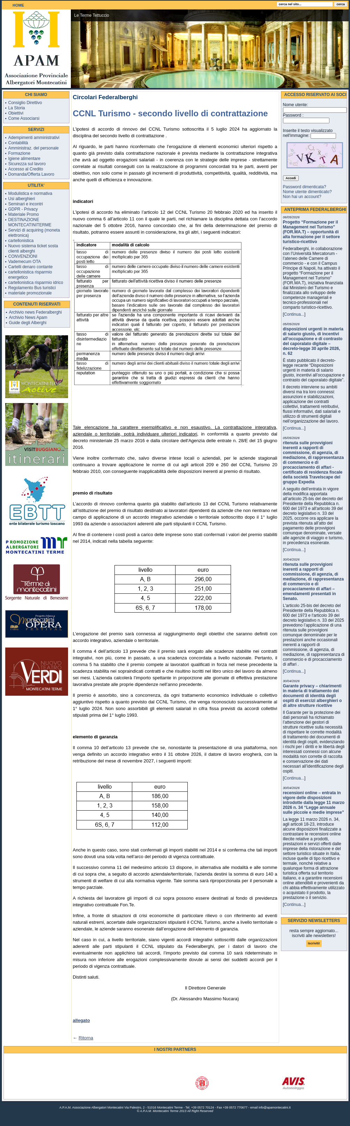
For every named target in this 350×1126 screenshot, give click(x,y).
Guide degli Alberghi (27, 322)
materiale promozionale (30, 293)
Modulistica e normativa (30, 193)
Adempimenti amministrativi (34, 137)
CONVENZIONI (22, 256)
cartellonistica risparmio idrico (35, 282)
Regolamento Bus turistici (32, 287)
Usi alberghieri (21, 198)
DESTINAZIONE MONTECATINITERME (30, 222)
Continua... (294, 314)
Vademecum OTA (24, 261)
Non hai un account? (302, 196)
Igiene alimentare (24, 158)
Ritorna (86, 1037)
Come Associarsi (23, 118)
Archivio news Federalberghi (35, 312)
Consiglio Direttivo (25, 102)
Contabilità (18, 142)
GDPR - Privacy (23, 209)
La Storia (16, 107)
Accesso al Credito (25, 169)
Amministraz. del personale (33, 148)
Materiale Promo (23, 214)
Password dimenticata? (304, 186)
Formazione (19, 153)
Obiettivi (15, 113)
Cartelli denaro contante (30, 266)
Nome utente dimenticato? (307, 191)
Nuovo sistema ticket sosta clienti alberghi (33, 248)
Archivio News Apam (28, 317)
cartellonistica (21, 240)
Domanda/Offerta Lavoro (31, 174)
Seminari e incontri (25, 204)
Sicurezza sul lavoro (27, 163)
